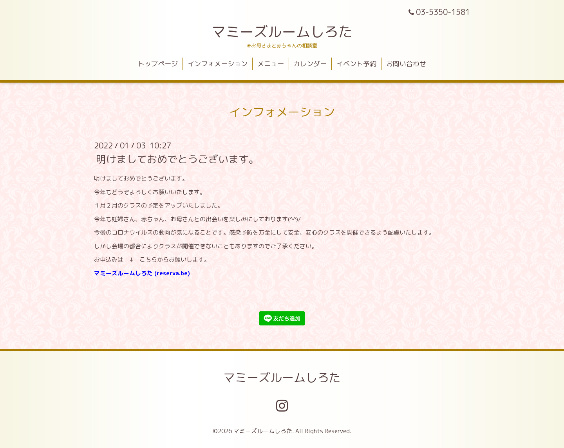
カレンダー (310, 63)
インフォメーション (218, 63)
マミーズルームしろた (282, 32)
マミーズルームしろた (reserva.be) (142, 273)
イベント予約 (356, 63)
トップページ (158, 63)
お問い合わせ (406, 63)
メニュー (270, 63)
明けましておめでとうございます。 (177, 159)
